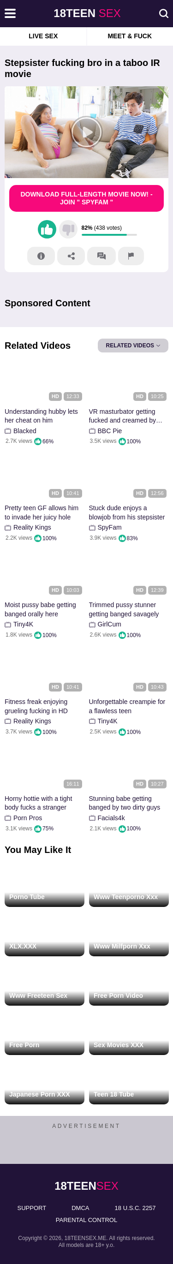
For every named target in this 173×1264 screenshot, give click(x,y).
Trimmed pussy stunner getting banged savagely (124, 609)
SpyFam (110, 527)
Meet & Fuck (129, 36)
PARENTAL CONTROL (86, 1219)
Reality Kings (32, 527)
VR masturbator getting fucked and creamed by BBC (122, 416)
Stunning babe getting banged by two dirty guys (125, 803)
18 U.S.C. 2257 (135, 1207)
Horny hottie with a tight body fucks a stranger (38, 803)
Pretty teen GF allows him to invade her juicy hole (41, 512)
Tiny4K (23, 624)
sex (87, 13)
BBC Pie (110, 431)
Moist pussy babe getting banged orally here (40, 609)
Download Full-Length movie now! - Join (86, 198)
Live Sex (43, 36)
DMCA (80, 1207)
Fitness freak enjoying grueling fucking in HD (36, 706)
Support (32, 1207)
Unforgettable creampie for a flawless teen (127, 706)
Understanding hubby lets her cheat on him (41, 416)
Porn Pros (27, 818)
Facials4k (111, 818)
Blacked (24, 431)
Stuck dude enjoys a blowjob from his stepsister (127, 512)
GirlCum (109, 624)
